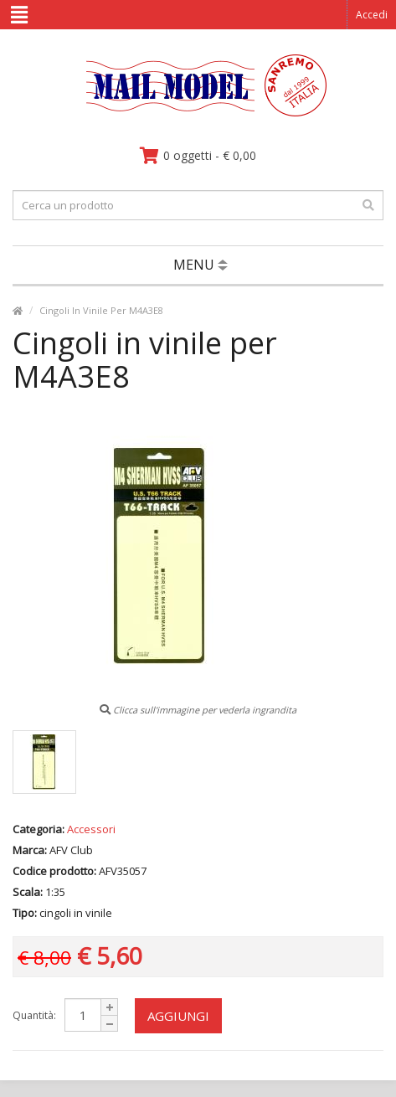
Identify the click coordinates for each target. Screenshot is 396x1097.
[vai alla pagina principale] (198, 113)
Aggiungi (178, 1015)
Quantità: (34, 1015)
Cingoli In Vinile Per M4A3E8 (101, 310)
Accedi (372, 15)
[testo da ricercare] (198, 205)
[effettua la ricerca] (368, 205)
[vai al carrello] (198, 155)
